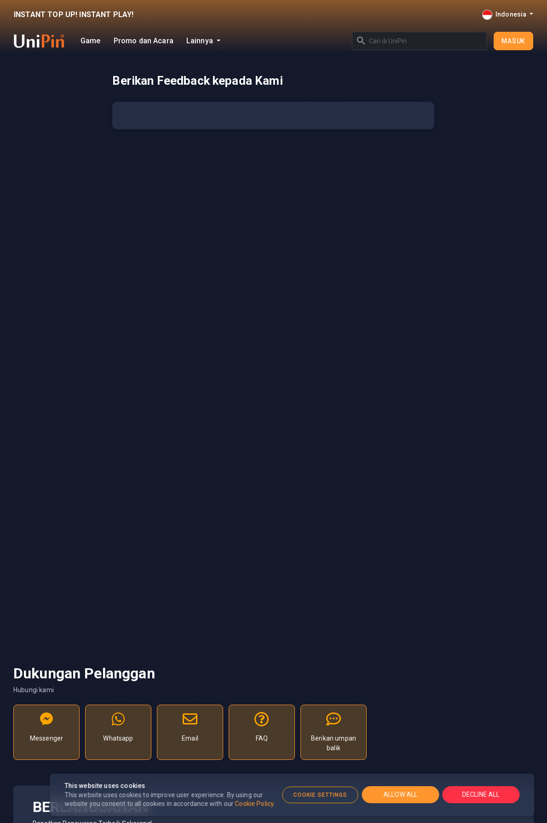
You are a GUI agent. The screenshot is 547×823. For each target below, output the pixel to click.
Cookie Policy (254, 803)
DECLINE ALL (481, 794)
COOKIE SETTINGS (320, 795)
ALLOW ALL (400, 794)
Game (91, 40)
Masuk (513, 41)
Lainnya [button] (200, 40)
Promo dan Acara (143, 40)
